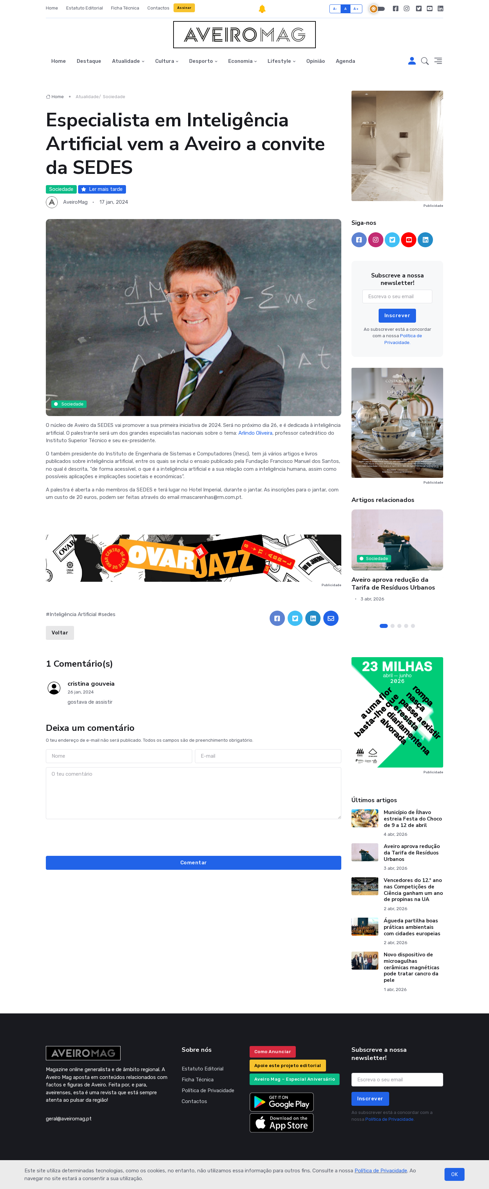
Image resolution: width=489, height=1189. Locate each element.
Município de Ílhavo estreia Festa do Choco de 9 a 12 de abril (413, 819)
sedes (108, 614)
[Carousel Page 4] (406, 626)
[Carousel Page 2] (393, 626)
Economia (240, 61)
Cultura (164, 61)
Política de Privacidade (381, 1171)
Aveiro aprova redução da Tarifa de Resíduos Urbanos (393, 583)
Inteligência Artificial (73, 614)
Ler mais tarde (102, 189)
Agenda (345, 61)
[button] (425, 61)
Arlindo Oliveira (255, 433)
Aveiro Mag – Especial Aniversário (294, 1079)
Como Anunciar (272, 1051)
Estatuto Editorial (84, 8)
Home (52, 8)
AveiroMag (75, 202)
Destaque (89, 61)
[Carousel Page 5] (413, 626)
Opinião (315, 61)
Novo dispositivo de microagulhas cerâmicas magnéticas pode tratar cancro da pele (411, 967)
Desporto (201, 61)
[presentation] (193, 836)
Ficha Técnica (125, 8)
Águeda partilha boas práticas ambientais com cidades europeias (412, 927)
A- (335, 9)
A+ (356, 9)
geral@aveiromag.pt (69, 1119)
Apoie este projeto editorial (287, 1065)
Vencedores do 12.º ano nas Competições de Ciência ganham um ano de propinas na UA (413, 890)
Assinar (184, 8)
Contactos (158, 8)
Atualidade (126, 61)
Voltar (60, 633)
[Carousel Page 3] (399, 626)
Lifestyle (279, 61)
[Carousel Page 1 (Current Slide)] (384, 626)
